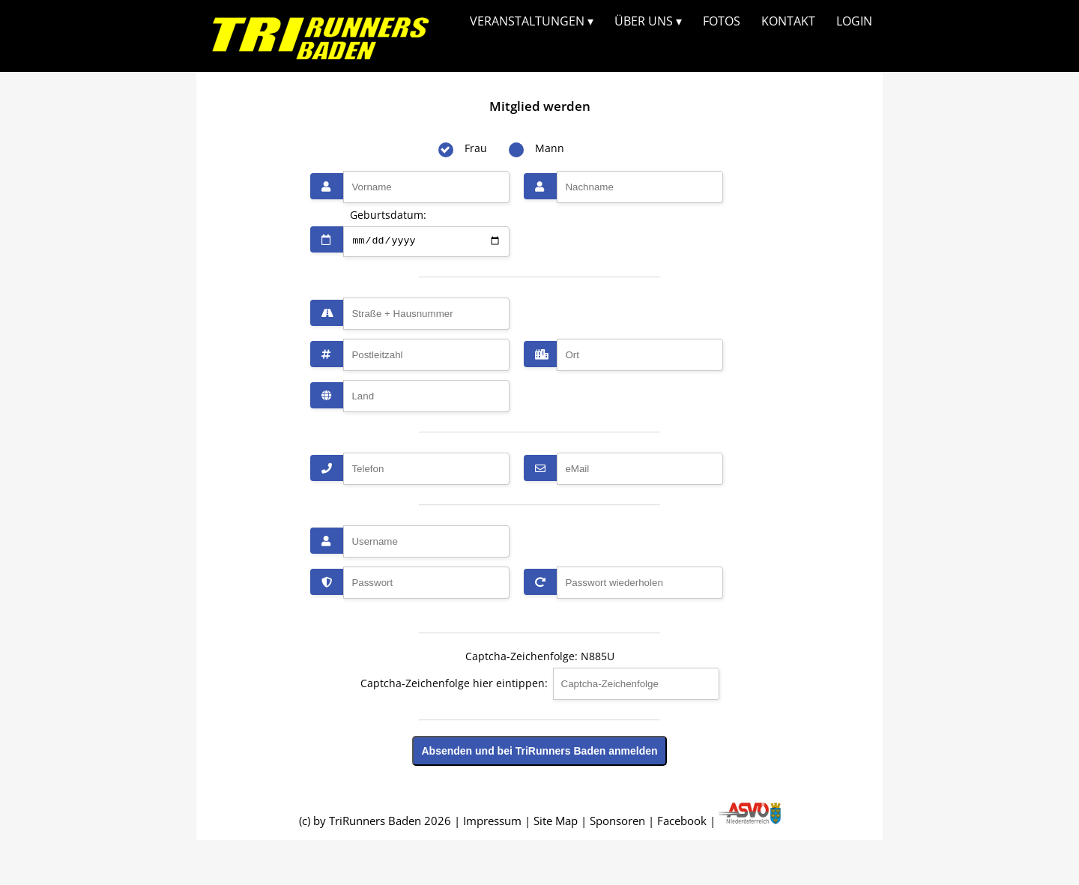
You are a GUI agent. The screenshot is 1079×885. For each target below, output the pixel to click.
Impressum (492, 820)
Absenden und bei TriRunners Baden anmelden (539, 751)
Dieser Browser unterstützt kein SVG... (320, 33)
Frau (476, 148)
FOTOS (721, 21)
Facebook (682, 820)
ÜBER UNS (648, 21)
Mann (549, 148)
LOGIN (854, 21)
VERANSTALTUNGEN (531, 21)
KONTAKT (788, 21)
